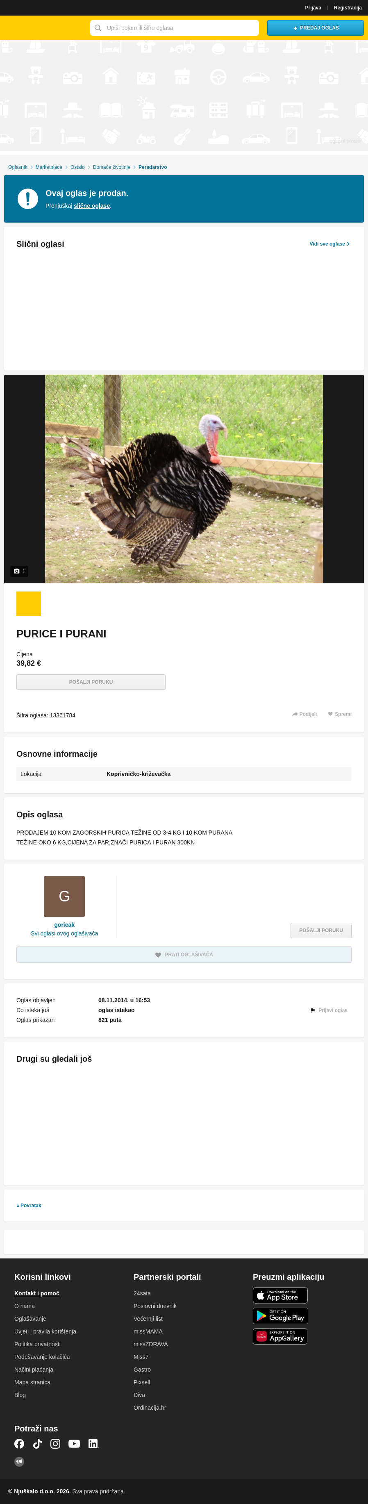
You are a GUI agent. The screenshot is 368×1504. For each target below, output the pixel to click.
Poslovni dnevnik (155, 1306)
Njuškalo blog (19, 1462)
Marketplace (49, 167)
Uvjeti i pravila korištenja (45, 1331)
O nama (24, 1306)
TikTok (37, 1444)
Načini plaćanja (33, 1369)
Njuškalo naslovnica (43, 27)
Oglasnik (17, 167)
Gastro (142, 1369)
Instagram (55, 1444)
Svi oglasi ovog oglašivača (64, 933)
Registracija (348, 8)
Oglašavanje (30, 1318)
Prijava (313, 8)
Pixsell (142, 1382)
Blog (20, 1395)
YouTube (74, 1444)
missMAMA (148, 1331)
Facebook (19, 1444)
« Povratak (28, 1205)
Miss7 (141, 1357)
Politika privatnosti (37, 1344)
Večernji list (148, 1318)
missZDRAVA (151, 1344)
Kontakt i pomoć (36, 1293)
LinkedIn (94, 1444)
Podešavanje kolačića (42, 1357)
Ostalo (77, 167)
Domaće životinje (111, 167)
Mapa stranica (32, 1382)
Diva (139, 1395)
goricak (64, 925)
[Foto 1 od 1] (28, 604)
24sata (142, 1293)
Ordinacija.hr (150, 1407)
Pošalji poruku (91, 682)
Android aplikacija (280, 1316)
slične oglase (92, 206)
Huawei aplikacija (280, 1336)
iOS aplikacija (280, 1295)
